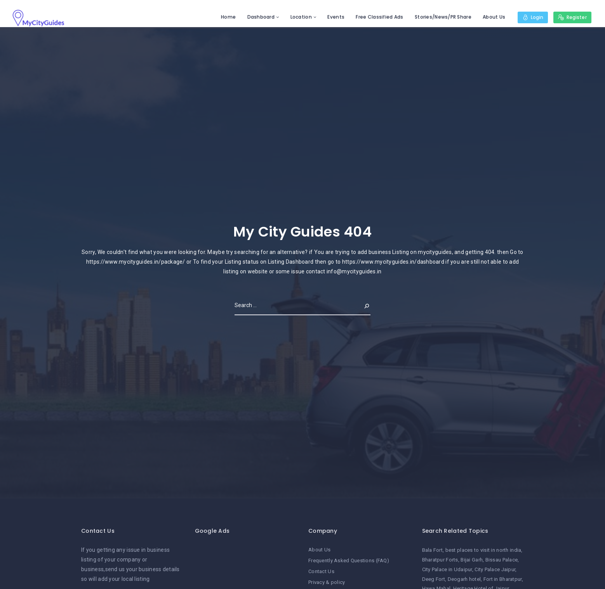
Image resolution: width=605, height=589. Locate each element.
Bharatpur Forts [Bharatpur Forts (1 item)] (440, 560)
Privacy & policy (326, 582)
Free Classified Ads (379, 17)
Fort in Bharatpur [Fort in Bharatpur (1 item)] (502, 579)
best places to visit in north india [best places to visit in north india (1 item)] (483, 550)
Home (228, 17)
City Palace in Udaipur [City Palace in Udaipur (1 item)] (447, 569)
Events (335, 17)
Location (300, 17)
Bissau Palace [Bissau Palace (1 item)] (501, 560)
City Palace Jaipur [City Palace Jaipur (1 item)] (495, 569)
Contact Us (321, 571)
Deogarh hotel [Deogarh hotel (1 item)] (464, 579)
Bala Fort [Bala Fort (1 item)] (432, 550)
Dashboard (261, 17)
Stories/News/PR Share (442, 17)
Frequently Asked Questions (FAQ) (348, 560)
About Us (494, 17)
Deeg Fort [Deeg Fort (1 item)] (433, 579)
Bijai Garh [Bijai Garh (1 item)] (472, 560)
